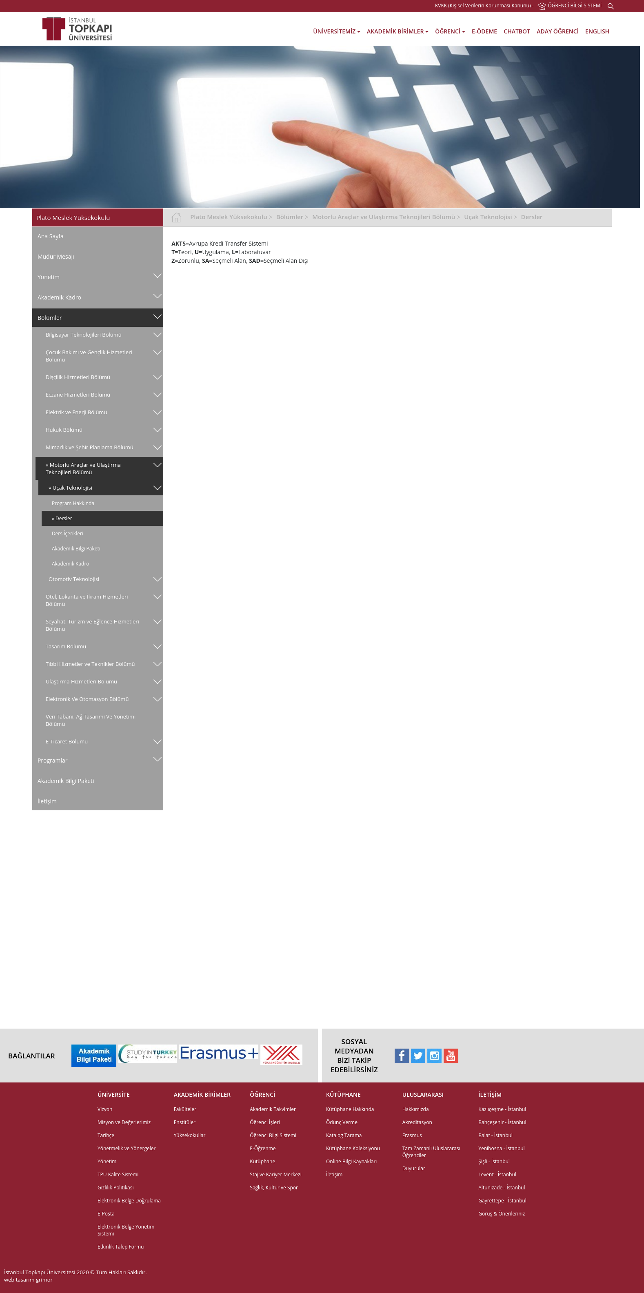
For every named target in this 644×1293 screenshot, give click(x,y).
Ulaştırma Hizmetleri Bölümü (81, 681)
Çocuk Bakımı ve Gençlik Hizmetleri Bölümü (89, 355)
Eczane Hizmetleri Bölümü (78, 394)
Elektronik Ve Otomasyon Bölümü (87, 699)
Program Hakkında (73, 503)
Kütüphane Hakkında (350, 1109)
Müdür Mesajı (56, 256)
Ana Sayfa (51, 236)
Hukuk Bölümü (64, 429)
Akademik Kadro (59, 297)
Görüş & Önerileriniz (501, 1213)
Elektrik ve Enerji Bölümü (76, 412)
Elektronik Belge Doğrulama (129, 1200)
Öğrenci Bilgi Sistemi (273, 1135)
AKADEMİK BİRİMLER (398, 31)
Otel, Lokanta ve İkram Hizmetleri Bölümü (87, 600)
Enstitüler (184, 1122)
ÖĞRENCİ (450, 31)
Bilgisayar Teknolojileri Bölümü (84, 334)
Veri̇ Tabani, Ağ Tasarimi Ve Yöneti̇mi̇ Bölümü (90, 720)
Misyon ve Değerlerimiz (124, 1122)
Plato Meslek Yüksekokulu (228, 217)
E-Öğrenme (262, 1148)
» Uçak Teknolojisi (70, 487)
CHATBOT (517, 31)
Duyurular (413, 1168)
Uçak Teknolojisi (488, 217)
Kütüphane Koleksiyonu (353, 1148)
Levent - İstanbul (497, 1174)
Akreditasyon (417, 1122)
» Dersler (62, 518)
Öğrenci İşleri (265, 1122)
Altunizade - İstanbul (501, 1187)
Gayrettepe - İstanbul (502, 1200)
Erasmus (412, 1135)
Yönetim (49, 277)
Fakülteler (185, 1109)
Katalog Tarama (344, 1135)
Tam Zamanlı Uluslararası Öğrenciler (431, 1152)
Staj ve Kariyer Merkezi (275, 1174)
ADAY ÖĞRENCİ (558, 31)
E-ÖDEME (484, 31)
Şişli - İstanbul (494, 1161)
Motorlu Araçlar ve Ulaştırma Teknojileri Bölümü (383, 217)
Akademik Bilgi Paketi (76, 548)
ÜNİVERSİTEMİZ (336, 31)
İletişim (47, 801)
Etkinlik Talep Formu (121, 1246)
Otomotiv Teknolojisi (74, 579)
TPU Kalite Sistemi (118, 1174)
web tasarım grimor (28, 1279)
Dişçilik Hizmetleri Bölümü (78, 377)
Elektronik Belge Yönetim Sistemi (126, 1230)
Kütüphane (262, 1161)
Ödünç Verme (342, 1122)
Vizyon (105, 1109)
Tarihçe (106, 1135)
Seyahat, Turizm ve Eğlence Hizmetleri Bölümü (92, 625)
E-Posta (106, 1213)
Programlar (53, 760)
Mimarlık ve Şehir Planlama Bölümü (89, 447)
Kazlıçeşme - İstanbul (502, 1109)
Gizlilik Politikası (115, 1187)
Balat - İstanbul (495, 1135)
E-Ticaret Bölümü (67, 741)
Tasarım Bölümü (66, 646)
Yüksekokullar (190, 1135)
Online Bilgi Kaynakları (351, 1161)
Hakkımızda (415, 1109)
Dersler (532, 217)
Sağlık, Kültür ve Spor (274, 1187)
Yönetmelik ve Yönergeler (126, 1148)
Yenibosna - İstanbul (501, 1148)
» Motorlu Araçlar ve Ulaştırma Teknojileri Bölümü (83, 468)
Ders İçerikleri (67, 533)
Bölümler (50, 318)
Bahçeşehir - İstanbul (502, 1122)
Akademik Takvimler (273, 1109)
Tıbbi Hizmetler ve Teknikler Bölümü (90, 664)
